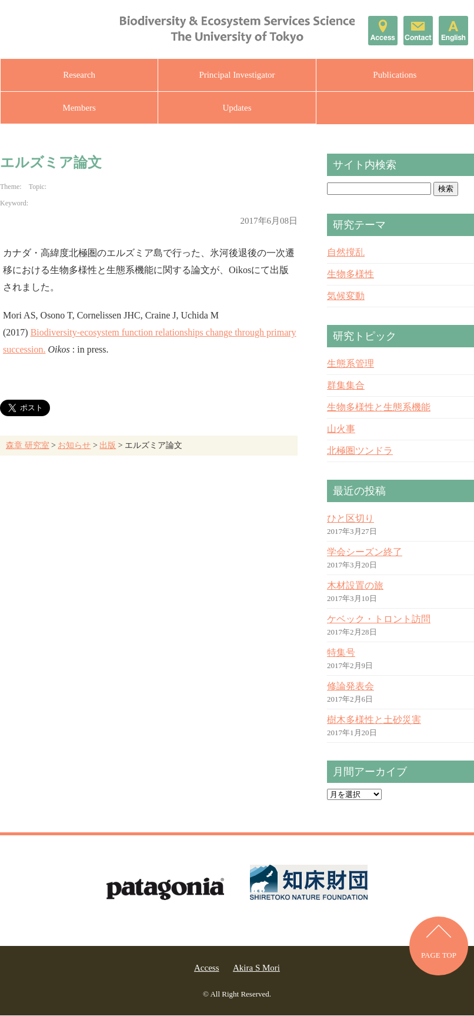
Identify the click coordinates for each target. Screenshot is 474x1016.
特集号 (341, 653)
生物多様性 (350, 275)
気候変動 (346, 296)
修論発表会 (350, 687)
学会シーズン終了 (364, 552)
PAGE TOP (438, 956)
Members (79, 107)
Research (79, 74)
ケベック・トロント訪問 (378, 620)
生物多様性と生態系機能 (378, 408)
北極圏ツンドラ (360, 451)
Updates (236, 107)
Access (206, 968)
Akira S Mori (256, 968)
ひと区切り (350, 519)
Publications (394, 74)
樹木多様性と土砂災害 (374, 720)
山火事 (341, 429)
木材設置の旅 (355, 586)
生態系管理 (350, 364)
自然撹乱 (346, 253)
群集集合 (346, 386)
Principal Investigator (237, 74)
